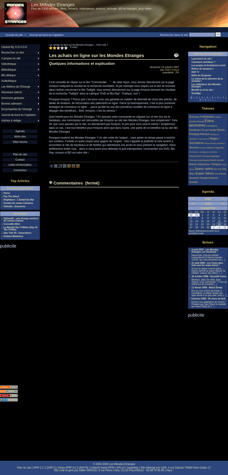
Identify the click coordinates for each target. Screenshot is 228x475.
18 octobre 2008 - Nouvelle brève (208, 276)
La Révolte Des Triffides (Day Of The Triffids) (20, 228)
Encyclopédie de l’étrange (16, 109)
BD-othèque (8, 75)
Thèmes (208, 108)
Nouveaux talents (11, 92)
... (215, 100)
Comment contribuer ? (203, 62)
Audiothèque (8, 80)
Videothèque (8, 64)
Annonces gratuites (12, 98)
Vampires (194, 177)
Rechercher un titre (12, 52)
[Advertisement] (18, 315)
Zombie (193, 181)
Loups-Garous (203, 139)
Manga (207, 143)
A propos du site (10, 58)
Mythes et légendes (215, 148)
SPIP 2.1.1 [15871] (44, 467)
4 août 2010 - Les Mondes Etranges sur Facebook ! (204, 251)
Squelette (132, 467)
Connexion (20, 170)
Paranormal (195, 156)
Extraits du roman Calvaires (18, 203)
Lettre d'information (20, 164)
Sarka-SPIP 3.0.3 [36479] (73, 467)
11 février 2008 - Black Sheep (206, 288)
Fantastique (212, 126)
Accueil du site (14, 35)
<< (193, 199)
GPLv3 (120, 467)
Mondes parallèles (217, 143)
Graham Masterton (13, 236)
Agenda (19, 131)
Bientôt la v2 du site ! (202, 90)
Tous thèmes (220, 174)
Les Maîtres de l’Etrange (15, 86)
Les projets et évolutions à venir (208, 65)
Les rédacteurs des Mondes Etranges (206, 85)
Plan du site (20, 154)
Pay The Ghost (11, 196)
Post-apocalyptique (210, 156)
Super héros (204, 173)
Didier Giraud (172, 69)
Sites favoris (20, 141)
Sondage (196, 93)
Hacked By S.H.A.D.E (14, 47)
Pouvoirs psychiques (199, 160)
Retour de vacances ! (202, 69)
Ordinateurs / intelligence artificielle (203, 152)
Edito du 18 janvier (201, 75)
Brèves (208, 242)
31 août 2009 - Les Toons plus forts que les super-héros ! (207, 264)
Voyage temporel (209, 177)
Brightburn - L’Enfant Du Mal (19, 200)
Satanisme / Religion (209, 164)
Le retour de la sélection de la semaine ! (207, 80)
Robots (193, 164)
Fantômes (195, 129)
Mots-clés (20, 136)
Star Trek (217, 169)
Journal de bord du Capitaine (46, 35)
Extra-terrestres (202, 123)
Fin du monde (208, 130)
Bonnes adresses (11, 103)
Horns (7, 193)
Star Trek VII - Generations (17, 233)
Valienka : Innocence (14, 206)
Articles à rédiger (11, 120)
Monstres (194, 147)
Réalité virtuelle (217, 160)
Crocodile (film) (12, 224)
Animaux (194, 116)
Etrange (200, 121)
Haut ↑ (170, 470)
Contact (19, 159)
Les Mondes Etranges (53, 4)
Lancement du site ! (201, 59)
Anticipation (207, 116)
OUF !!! (195, 72)
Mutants (203, 148)
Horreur (204, 134)
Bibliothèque (8, 69)
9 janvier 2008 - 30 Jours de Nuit (208, 299)
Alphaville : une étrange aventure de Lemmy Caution (21, 219)
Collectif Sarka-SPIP (102, 467)
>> (222, 199)
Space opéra (204, 168)
